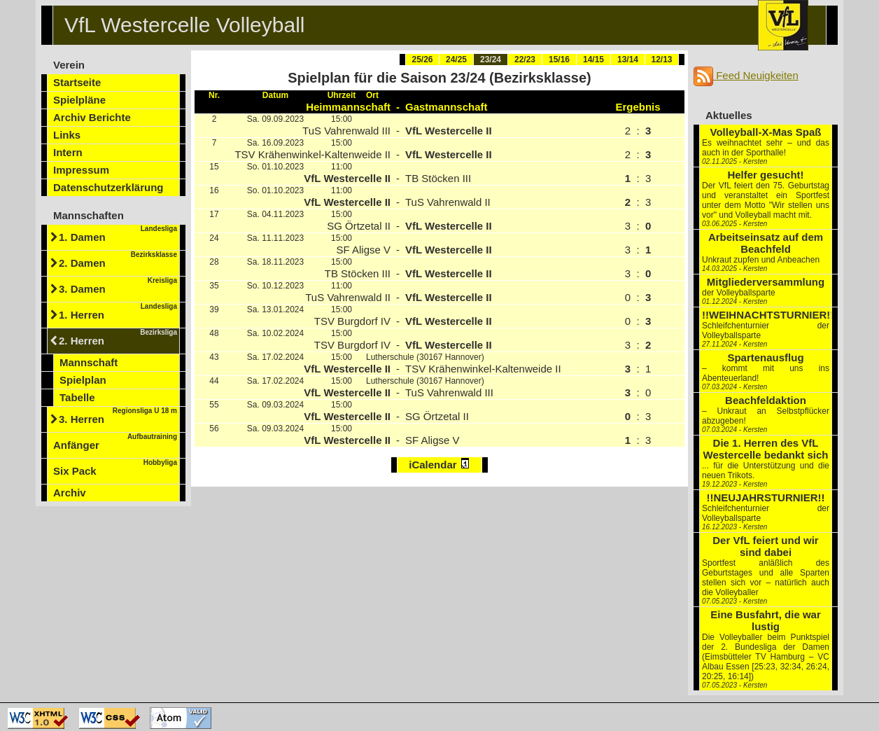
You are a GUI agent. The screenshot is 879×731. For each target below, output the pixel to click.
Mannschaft (88, 362)
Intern (68, 152)
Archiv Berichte (92, 117)
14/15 (593, 59)
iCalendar (439, 464)
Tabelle (77, 397)
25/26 (422, 59)
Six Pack (115, 468)
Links (66, 135)
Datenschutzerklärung (108, 187)
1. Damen (118, 234)
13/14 (627, 59)
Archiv (69, 493)
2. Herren (118, 337)
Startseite (77, 82)
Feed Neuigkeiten (746, 75)
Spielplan (82, 380)
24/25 (456, 59)
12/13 (661, 59)
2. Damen (118, 260)
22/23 (524, 59)
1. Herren (118, 311)
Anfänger (115, 442)
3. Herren (118, 416)
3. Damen (118, 286)
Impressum (81, 170)
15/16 (559, 59)
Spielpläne (79, 100)
